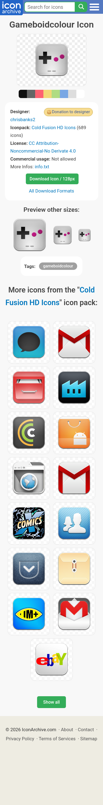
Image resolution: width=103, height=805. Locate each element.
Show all (51, 702)
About (67, 729)
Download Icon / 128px (52, 178)
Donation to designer (71, 111)
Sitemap (88, 738)
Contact (86, 729)
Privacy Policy (20, 738)
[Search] (81, 7)
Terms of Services (57, 738)
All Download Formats (51, 191)
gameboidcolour (58, 266)
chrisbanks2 (22, 119)
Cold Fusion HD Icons (54, 127)
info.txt (42, 166)
